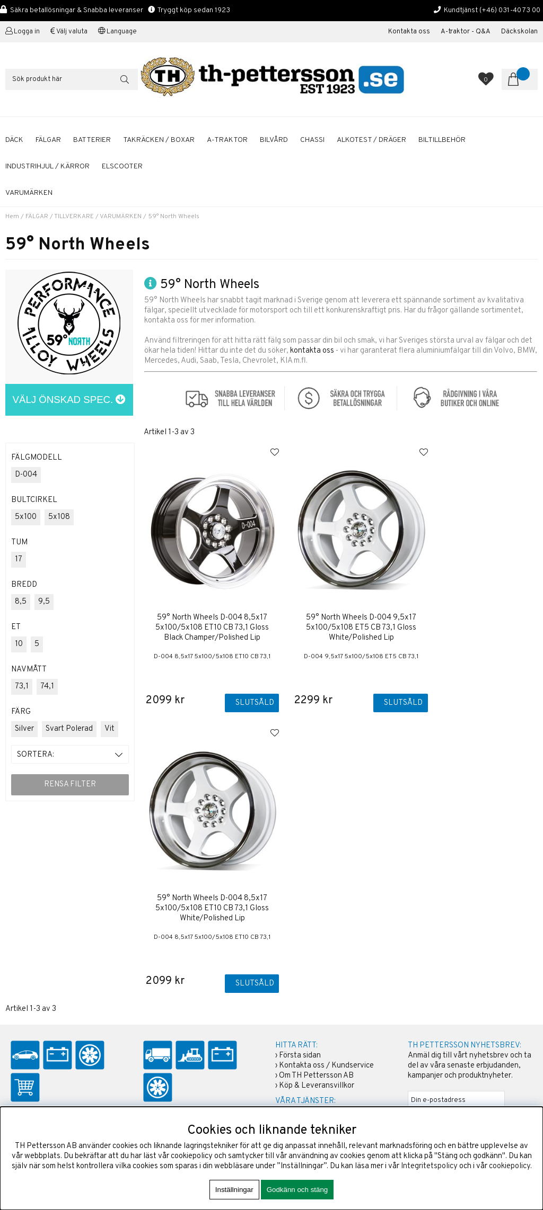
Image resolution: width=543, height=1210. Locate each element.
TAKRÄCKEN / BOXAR (159, 140)
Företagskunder (306, 916)
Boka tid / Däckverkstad (320, 936)
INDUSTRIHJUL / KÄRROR (47, 166)
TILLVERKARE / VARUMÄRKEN (98, 216)
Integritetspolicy (429, 1166)
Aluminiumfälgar (306, 961)
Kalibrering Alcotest (313, 926)
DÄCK (14, 140)
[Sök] (71, 79)
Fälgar (290, 1032)
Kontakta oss (409, 32)
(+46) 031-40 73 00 (509, 10)
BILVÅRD (274, 140)
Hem (12, 216)
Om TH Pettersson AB (316, 880)
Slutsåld (245, 703)
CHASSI (312, 140)
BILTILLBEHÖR (442, 140)
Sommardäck (300, 971)
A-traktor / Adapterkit (315, 1002)
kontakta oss (312, 351)
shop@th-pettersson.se (51, 990)
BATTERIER (92, 140)
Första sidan (300, 860)
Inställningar (234, 1190)
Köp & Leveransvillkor (316, 890)
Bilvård (291, 992)
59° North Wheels (173, 216)
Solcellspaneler (305, 1012)
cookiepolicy (509, 1166)
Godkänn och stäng (297, 1190)
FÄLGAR (48, 140)
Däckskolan (519, 32)
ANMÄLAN (428, 923)
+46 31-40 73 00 (39, 965)
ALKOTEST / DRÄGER (371, 140)
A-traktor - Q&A (466, 32)
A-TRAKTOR (227, 140)
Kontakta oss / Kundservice (326, 870)
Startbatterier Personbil (320, 981)
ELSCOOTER (122, 166)
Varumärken (28, 193)
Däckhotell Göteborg (314, 1022)
